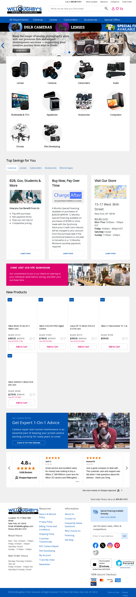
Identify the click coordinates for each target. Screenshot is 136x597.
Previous (2, 45)
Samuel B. (90, 461)
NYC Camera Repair (49, 546)
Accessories (92, 19)
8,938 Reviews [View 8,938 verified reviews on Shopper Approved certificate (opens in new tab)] (26, 472)
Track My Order (47, 559)
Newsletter (44, 564)
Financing (69, 535)
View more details (108, 517)
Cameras (39, 19)
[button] (9, 468)
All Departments (19, 19)
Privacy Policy (45, 521)
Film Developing (47, 550)
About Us (104, 2)
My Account (45, 555)
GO (124, 536)
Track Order (127, 2)
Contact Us (115, 2)
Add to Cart (21, 346)
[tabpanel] (68, 47)
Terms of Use (113, 592)
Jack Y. (48, 461)
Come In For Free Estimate (28, 442)
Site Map (69, 539)
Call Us (73, 2)
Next (133, 45)
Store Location (91, 2)
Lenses (54, 19)
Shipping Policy (46, 534)
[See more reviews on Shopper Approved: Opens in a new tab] (99, 490)
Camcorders (72, 19)
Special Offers (112, 19)
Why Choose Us (72, 530)
